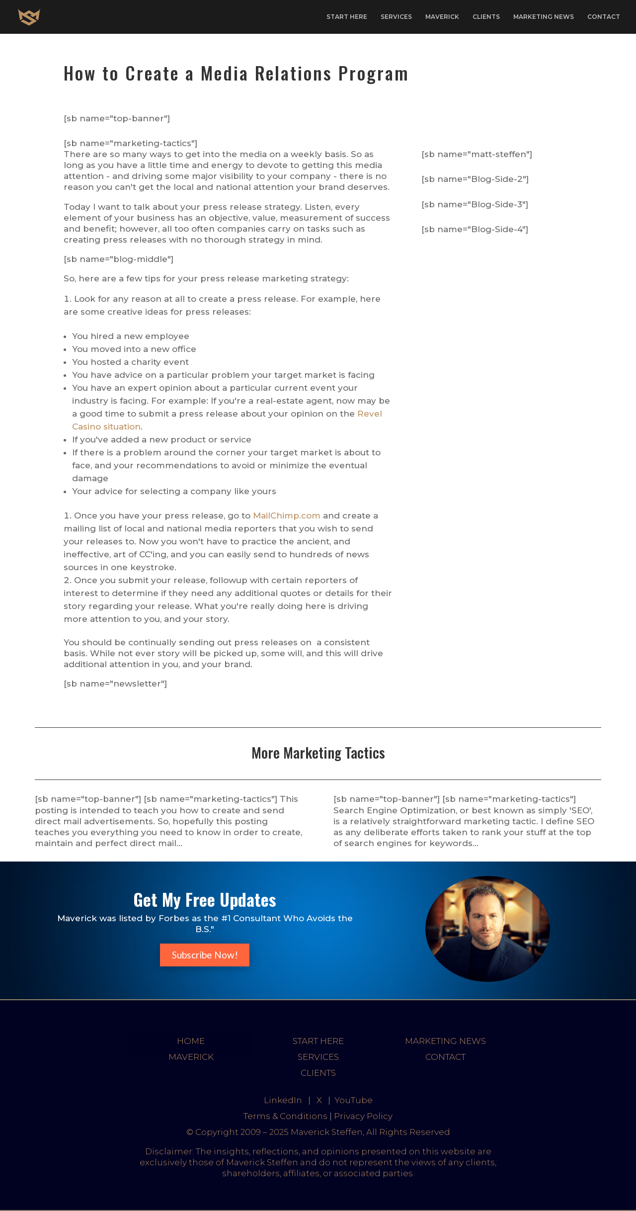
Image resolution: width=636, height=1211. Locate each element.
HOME (191, 1041)
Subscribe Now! (205, 954)
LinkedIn (283, 1100)
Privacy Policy (363, 1116)
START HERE (346, 16)
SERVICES (396, 16)
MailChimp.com (286, 515)
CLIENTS (486, 16)
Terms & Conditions (285, 1116)
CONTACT (603, 16)
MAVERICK (442, 16)
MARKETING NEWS (543, 16)
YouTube (353, 1100)
